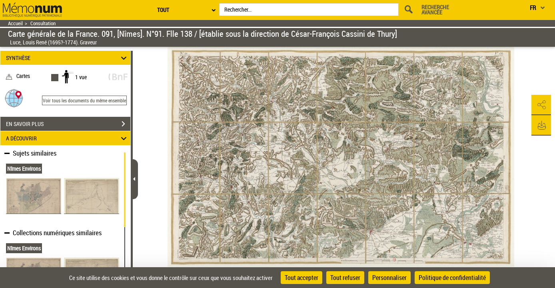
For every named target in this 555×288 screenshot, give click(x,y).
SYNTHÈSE (67, 58)
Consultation (43, 23)
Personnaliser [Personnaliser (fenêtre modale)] (389, 277)
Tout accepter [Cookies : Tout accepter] (301, 277)
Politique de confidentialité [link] (452, 277)
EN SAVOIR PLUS (68, 124)
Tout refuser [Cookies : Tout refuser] (345, 277)
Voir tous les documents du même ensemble (84, 100)
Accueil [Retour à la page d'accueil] (15, 23)
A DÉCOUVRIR (67, 138)
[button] (14, 98)
